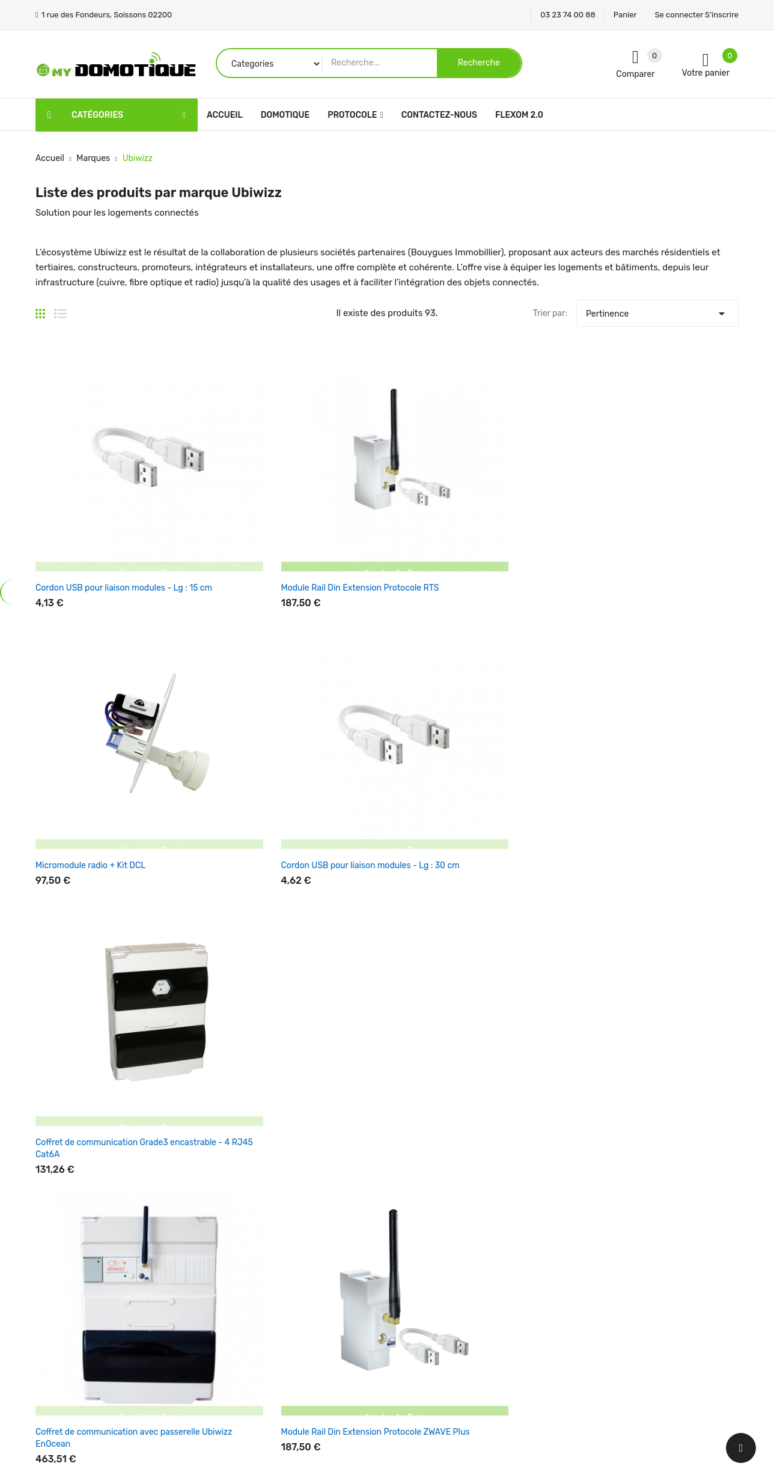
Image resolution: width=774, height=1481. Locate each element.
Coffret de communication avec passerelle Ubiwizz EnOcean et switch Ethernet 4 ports (673, 703)
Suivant (717, 969)
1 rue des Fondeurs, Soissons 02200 (105, 1289)
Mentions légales (429, 1241)
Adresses (534, 1305)
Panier (625, 14)
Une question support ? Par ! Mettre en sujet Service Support (672, 1045)
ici (631, 1046)
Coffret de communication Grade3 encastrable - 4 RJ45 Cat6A (668, 499)
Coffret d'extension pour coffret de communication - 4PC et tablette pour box (241, 907)
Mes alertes (538, 1326)
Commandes (540, 1262)
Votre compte (548, 1196)
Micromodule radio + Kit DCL (379, 487)
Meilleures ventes (310, 1262)
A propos (413, 1305)
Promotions (298, 1220)
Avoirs (528, 1284)
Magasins (414, 1389)
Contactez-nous (428, 1347)
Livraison (413, 1220)
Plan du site (419, 1368)
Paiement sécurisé (432, 1326)
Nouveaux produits (313, 1241)
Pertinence (657, 310)
